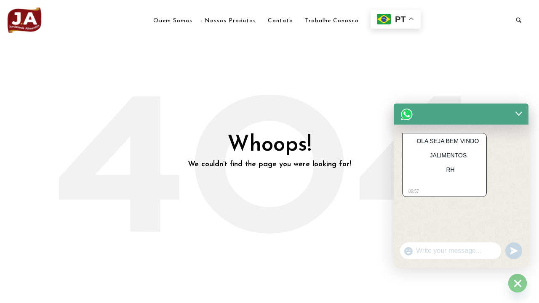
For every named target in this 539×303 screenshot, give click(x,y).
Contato (280, 21)
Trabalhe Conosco (332, 21)
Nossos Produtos (230, 21)
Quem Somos (172, 21)
